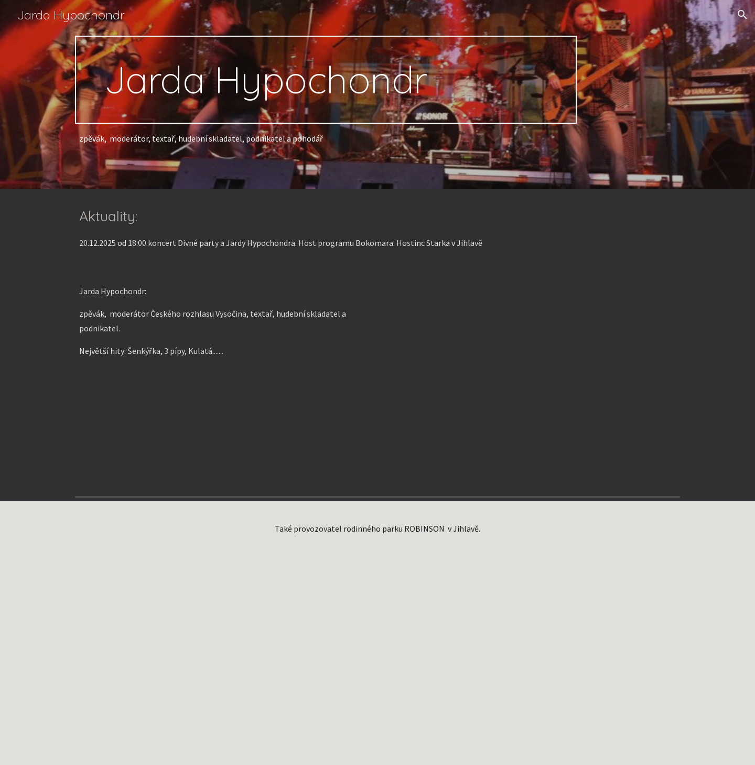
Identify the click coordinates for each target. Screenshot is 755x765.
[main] (326, 80)
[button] (742, 14)
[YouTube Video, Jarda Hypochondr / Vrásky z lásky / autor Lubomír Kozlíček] (532, 379)
